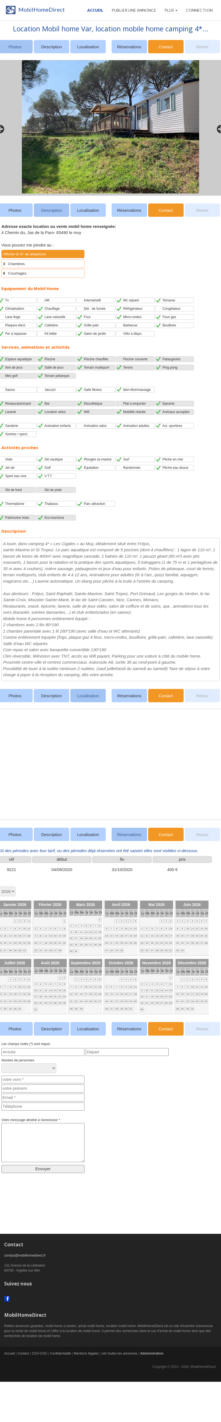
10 (24, 928)
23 (20, 943)
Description (51, 46)
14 (10, 936)
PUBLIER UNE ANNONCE (134, 10)
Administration (151, 1353)
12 (51, 936)
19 (51, 943)
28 (10, 950)
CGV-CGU (39, 1353)
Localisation (88, 46)
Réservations (129, 46)
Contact (166, 46)
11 (29, 928)
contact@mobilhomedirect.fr (25, 1255)
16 (20, 936)
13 (5, 936)
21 (10, 943)
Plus (171, 10)
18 (29, 936)
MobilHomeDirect (34, 11)
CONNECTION (199, 10)
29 (15, 950)
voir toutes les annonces (119, 1353)
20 (5, 943)
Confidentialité (60, 1353)
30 (20, 950)
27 (5, 950)
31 (24, 950)
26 (51, 950)
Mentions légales (86, 1353)
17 (24, 936)
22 (15, 943)
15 (15, 936)
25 (29, 943)
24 (24, 943)
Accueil (95, 10)
